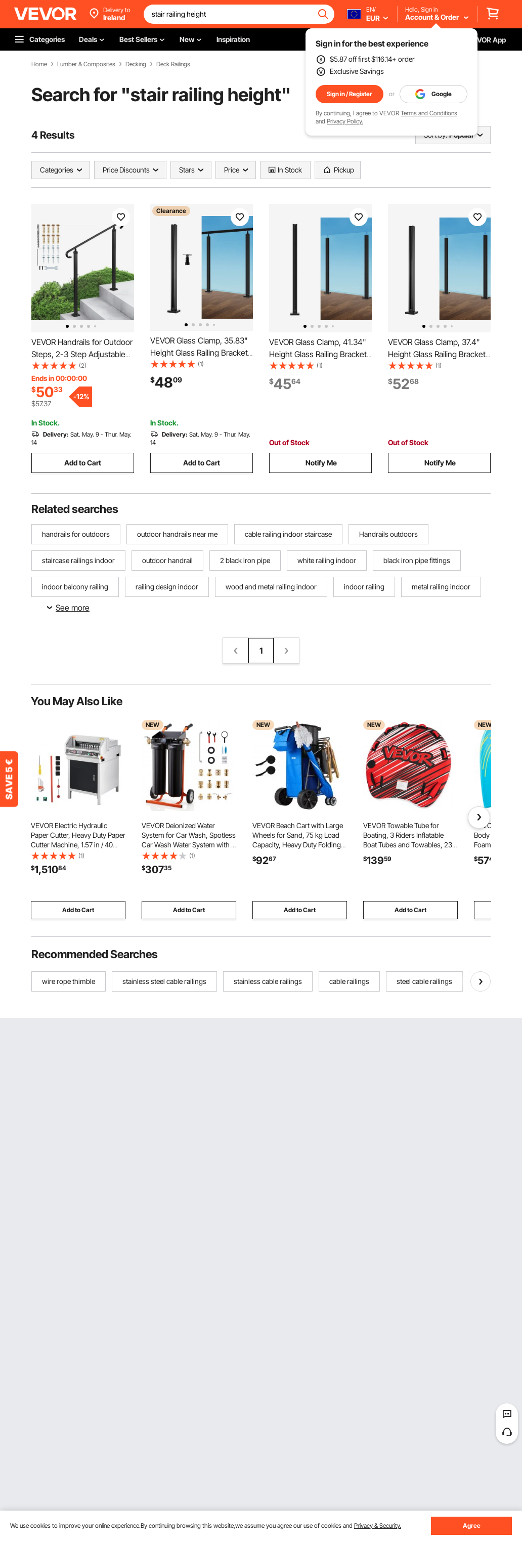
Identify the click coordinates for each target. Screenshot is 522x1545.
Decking (135, 64)
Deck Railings (173, 64)
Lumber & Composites (86, 64)
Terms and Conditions (429, 113)
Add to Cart (82, 462)
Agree (472, 1525)
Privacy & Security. (377, 1525)
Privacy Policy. (345, 121)
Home (39, 64)
